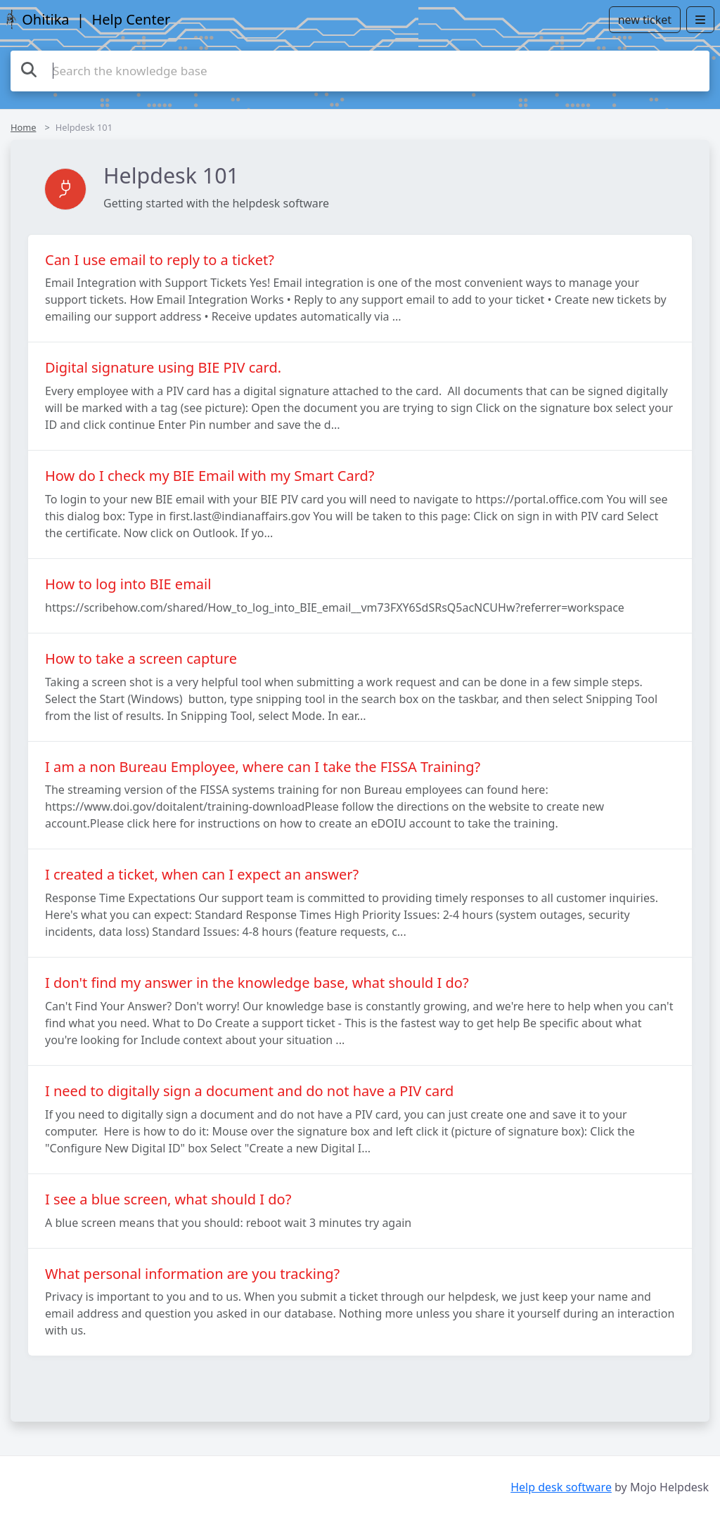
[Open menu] (700, 19)
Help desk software (561, 1487)
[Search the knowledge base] (360, 71)
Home (23, 127)
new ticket (644, 19)
